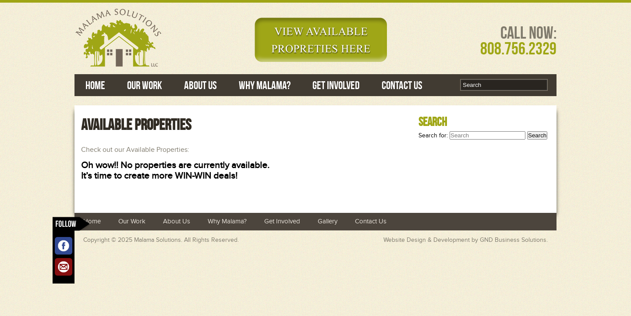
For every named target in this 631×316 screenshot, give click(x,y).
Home (95, 85)
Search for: (433, 135)
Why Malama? (265, 85)
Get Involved (336, 85)
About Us (200, 85)
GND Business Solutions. (514, 240)
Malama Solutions (157, 240)
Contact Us (402, 85)
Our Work (144, 85)
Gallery (327, 221)
